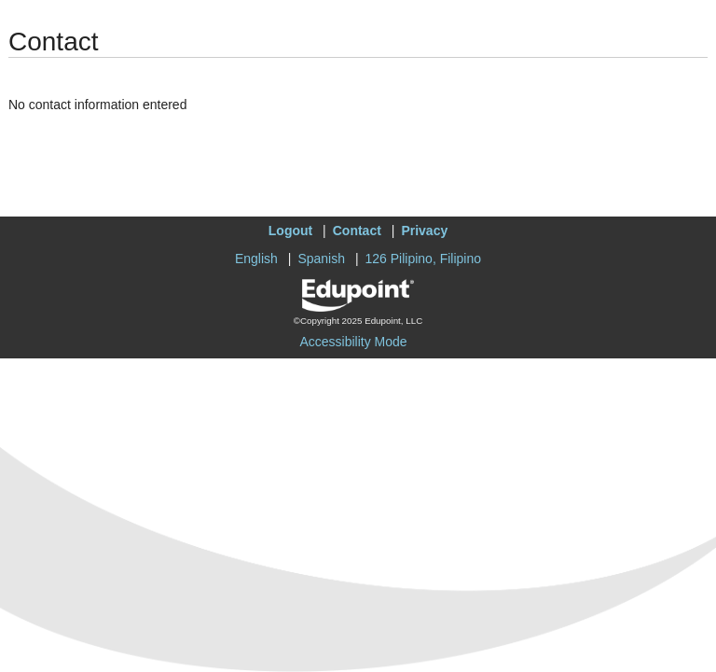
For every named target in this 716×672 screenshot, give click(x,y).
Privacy (424, 230)
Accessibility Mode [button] (352, 341)
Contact (357, 230)
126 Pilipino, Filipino (423, 258)
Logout (290, 230)
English (256, 258)
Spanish (321, 258)
